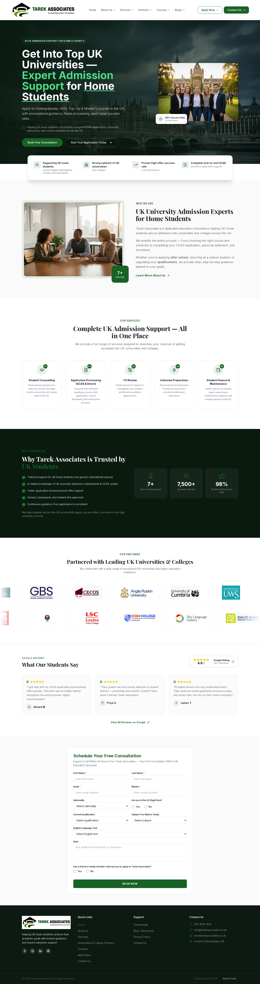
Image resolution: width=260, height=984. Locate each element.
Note (75, 841)
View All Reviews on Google (130, 722)
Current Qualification (84, 814)
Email (77, 786)
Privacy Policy (142, 936)
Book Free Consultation (42, 142)
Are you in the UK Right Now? (147, 800)
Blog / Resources (144, 930)
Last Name (138, 773)
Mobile (136, 786)
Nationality (78, 800)
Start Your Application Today (91, 142)
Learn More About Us (153, 275)
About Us (108, 9)
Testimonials (141, 924)
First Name (79, 773)
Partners (145, 9)
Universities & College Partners (96, 942)
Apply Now (210, 9)
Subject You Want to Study (145, 814)
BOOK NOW (130, 883)
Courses (163, 9)
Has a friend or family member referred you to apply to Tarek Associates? (112, 866)
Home (92, 9)
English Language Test (85, 828)
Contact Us (236, 9)
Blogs (180, 9)
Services (127, 9)
